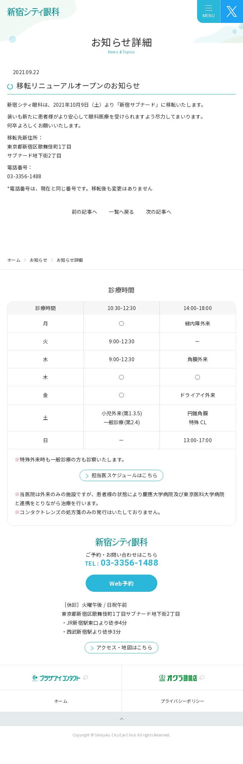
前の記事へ (84, 211)
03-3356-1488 (129, 563)
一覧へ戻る (121, 211)
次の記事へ (158, 211)
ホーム (13, 260)
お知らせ (38, 260)
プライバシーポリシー (183, 701)
